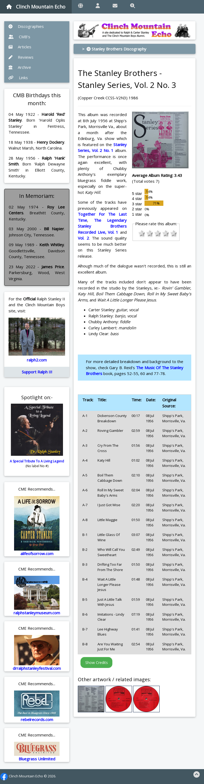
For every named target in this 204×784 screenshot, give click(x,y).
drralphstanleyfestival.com (37, 668)
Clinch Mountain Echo (35, 6)
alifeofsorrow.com (36, 553)
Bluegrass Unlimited (37, 758)
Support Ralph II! (37, 371)
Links (18, 77)
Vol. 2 (83, 238)
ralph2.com (37, 360)
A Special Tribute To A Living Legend (37, 461)
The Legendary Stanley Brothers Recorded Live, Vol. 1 (102, 226)
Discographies (26, 26)
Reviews (20, 57)
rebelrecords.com (37, 719)
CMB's (19, 36)
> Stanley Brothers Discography (114, 49)
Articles (19, 46)
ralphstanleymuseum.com (37, 612)
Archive (19, 67)
